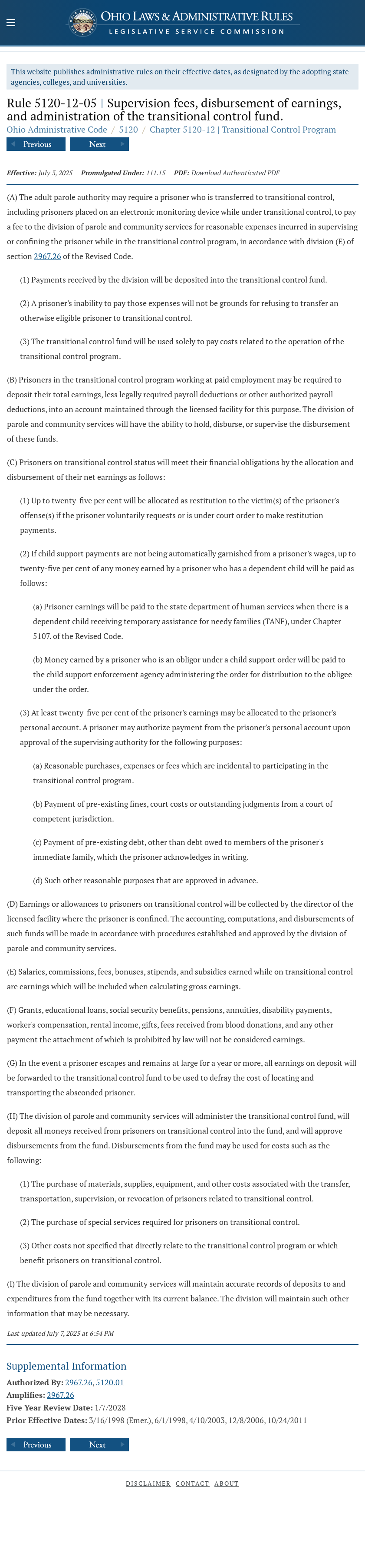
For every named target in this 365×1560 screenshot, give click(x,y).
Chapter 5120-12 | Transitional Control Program (243, 129)
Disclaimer (148, 1483)
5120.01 (110, 1382)
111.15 (155, 172)
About (226, 1483)
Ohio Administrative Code (57, 129)
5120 (128, 129)
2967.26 (47, 256)
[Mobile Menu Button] (11, 23)
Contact (193, 1483)
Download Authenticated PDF (235, 172)
